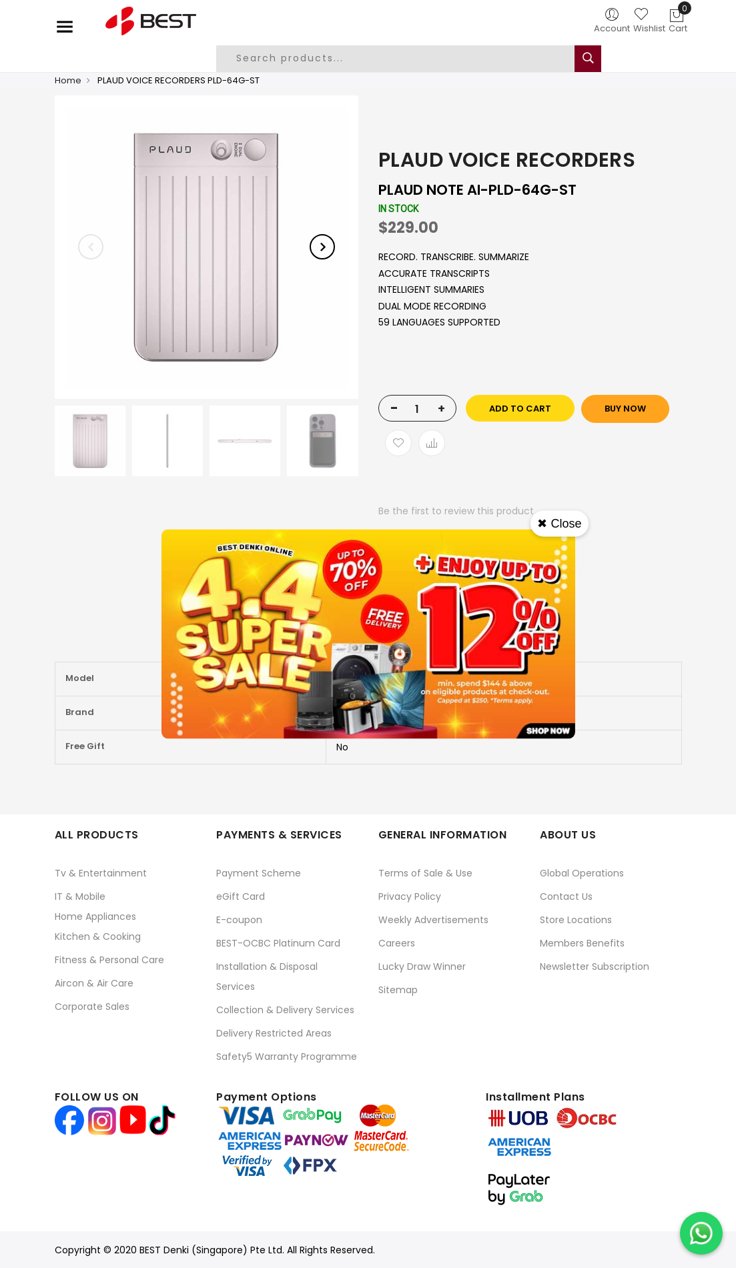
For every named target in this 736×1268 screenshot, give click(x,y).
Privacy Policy (409, 896)
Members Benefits (582, 943)
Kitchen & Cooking (98, 936)
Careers (396, 943)
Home (68, 80)
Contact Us (566, 896)
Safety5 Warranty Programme (286, 1056)
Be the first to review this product (456, 511)
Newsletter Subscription (594, 966)
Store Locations (576, 919)
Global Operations (582, 873)
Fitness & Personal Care (109, 960)
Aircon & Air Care (94, 983)
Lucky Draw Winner (422, 966)
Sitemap (398, 990)
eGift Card (240, 896)
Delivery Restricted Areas (274, 1033)
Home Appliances (95, 916)
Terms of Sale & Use (425, 873)
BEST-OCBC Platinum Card (278, 943)
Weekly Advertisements (433, 919)
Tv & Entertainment (101, 873)
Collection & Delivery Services (285, 1010)
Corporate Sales (92, 1006)
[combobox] (405, 58)
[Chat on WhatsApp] (701, 1233)
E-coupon (239, 919)
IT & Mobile (80, 896)
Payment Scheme (258, 873)
